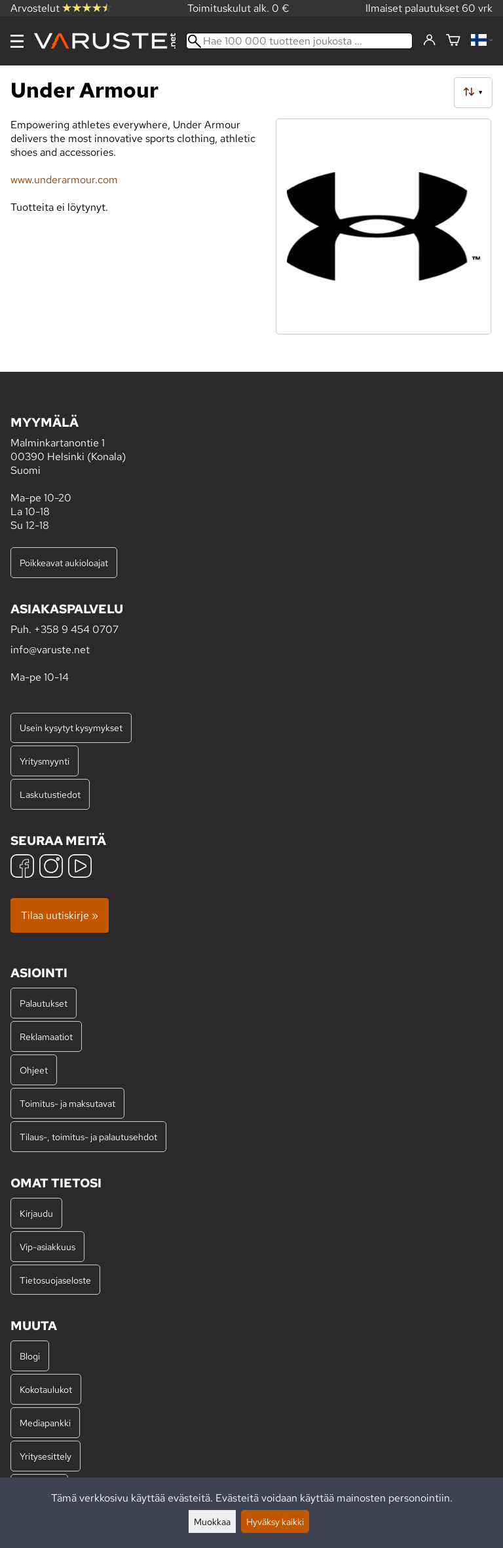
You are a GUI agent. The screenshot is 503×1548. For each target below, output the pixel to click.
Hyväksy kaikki (275, 1521)
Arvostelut (60, 8)
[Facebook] (22, 867)
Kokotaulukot (46, 1389)
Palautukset (43, 1003)
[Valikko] (17, 41)
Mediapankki (45, 1422)
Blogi (30, 1356)
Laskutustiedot (50, 794)
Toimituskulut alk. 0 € (238, 8)
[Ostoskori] (453, 41)
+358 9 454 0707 (76, 629)
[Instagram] (51, 867)
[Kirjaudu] (429, 40)
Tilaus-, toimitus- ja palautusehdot (88, 1136)
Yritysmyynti (44, 761)
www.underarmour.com (64, 180)
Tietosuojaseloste (55, 1280)
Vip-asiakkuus (47, 1246)
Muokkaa (212, 1521)
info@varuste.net (50, 650)
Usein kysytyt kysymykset (71, 727)
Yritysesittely (45, 1456)
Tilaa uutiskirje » (59, 915)
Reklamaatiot (46, 1036)
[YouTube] (80, 867)
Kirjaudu (36, 1213)
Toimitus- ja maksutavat (67, 1103)
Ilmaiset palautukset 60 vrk (429, 8)
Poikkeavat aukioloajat (64, 562)
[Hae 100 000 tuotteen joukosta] (299, 41)
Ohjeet (34, 1070)
